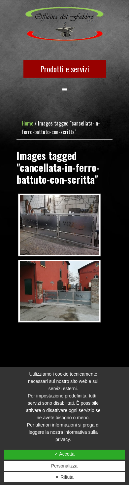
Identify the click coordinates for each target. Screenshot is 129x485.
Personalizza (64, 465)
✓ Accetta (64, 454)
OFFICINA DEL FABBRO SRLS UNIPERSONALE (64, 24)
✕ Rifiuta (64, 477)
